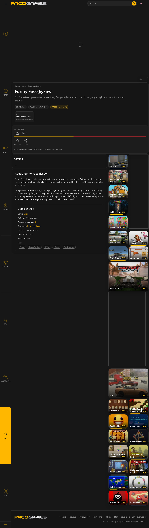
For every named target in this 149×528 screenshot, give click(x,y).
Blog (116, 517)
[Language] (142, 3)
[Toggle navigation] (6, 4)
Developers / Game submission (134, 517)
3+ (36, 222)
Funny (22, 247)
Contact (62, 517)
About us (72, 517)
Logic (26, 214)
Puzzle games (69, 247)
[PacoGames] (30, 517)
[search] (134, 3)
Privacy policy (84, 517)
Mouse (56, 247)
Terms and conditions (102, 517)
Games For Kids (34, 247)
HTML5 (47, 247)
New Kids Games (34, 226)
